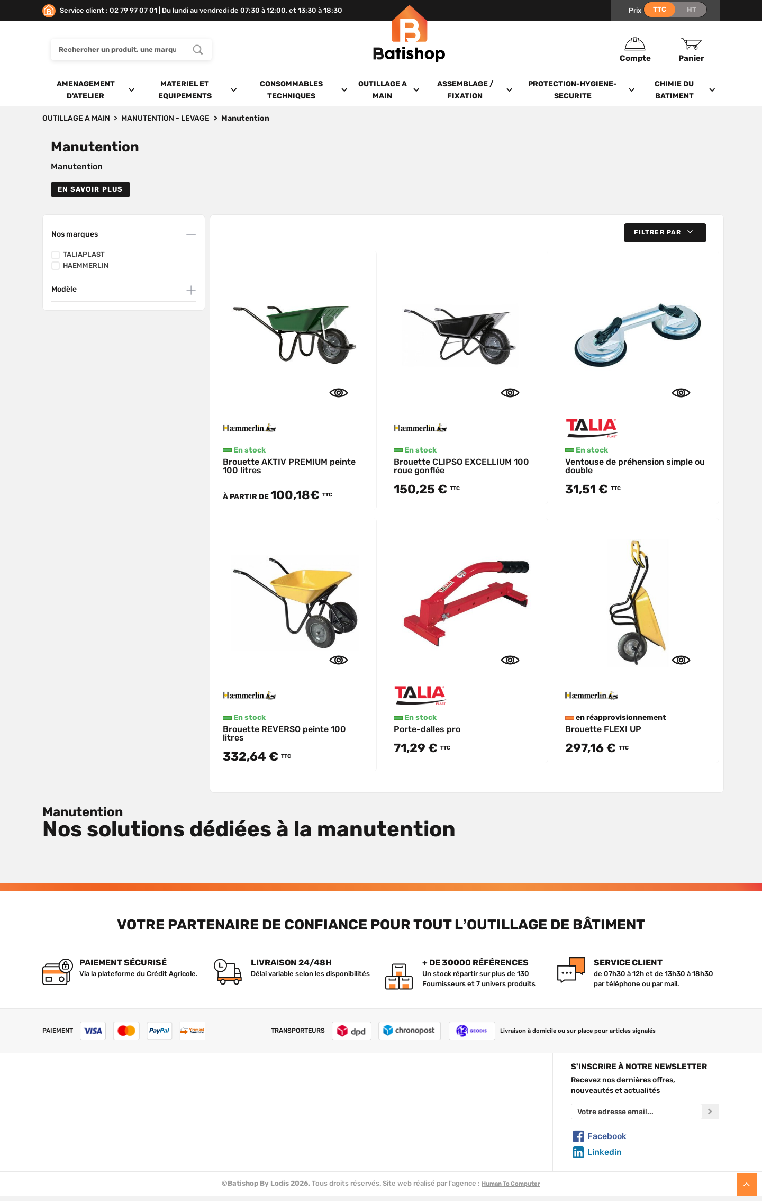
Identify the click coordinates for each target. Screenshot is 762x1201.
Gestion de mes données (439, 1125)
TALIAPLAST (78, 254)
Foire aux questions (74, 1113)
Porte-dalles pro (427, 729)
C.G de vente (63, 1125)
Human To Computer (511, 1183)
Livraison (57, 1149)
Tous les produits (255, 1088)
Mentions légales (70, 1137)
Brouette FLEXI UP (603, 729)
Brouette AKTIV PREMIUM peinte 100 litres (289, 466)
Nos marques (74, 234)
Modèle (64, 289)
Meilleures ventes (256, 1137)
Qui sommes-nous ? (75, 1088)
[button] (665, 232)
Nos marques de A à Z (262, 1101)
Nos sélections (251, 1113)
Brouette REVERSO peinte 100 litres (284, 733)
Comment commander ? (82, 1162)
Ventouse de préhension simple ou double (635, 466)
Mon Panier (417, 1101)
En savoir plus (90, 189)
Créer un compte (426, 1088)
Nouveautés (247, 1125)
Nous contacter (68, 1101)
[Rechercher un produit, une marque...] (198, 49)
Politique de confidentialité (443, 1113)
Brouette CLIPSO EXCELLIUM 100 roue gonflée (461, 466)
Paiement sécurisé (429, 1137)
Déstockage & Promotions (270, 1149)
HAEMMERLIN (79, 265)
